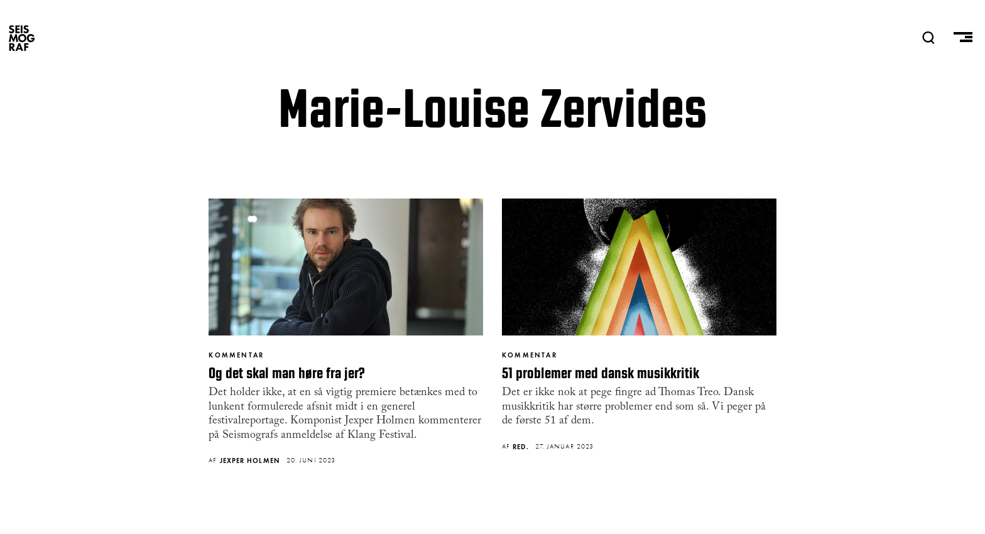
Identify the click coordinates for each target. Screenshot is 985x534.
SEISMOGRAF (22, 38)
